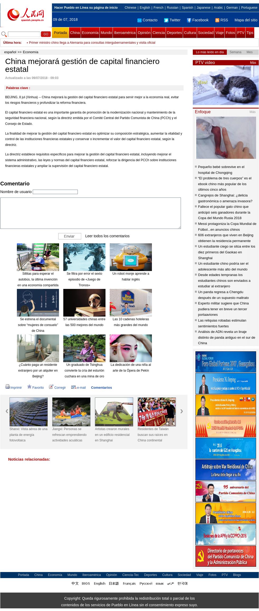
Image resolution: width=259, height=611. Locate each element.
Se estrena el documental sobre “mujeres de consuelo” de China (38, 324)
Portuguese (249, 7)
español (10, 52)
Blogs (237, 575)
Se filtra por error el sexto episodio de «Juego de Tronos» (84, 279)
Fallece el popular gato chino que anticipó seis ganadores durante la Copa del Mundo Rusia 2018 (224, 212)
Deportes (174, 33)
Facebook (197, 20)
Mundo (106, 33)
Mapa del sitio (246, 20)
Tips (250, 33)
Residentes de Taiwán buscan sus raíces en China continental (153, 434)
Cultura (190, 33)
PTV (240, 33)
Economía (90, 33)
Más (253, 63)
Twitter (172, 20)
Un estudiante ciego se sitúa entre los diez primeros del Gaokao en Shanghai (226, 252)
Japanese (203, 7)
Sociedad (205, 33)
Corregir (57, 388)
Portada (60, 33)
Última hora (12, 43)
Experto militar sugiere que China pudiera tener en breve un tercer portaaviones (223, 309)
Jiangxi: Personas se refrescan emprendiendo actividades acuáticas (69, 434)
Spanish (187, 7)
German (232, 7)
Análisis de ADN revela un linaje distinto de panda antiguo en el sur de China (226, 337)
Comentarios (101, 388)
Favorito (35, 388)
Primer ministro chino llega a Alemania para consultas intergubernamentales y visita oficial (92, 43)
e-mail (78, 388)
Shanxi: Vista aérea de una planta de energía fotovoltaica (28, 434)
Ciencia (158, 33)
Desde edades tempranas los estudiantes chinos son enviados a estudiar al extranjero (224, 280)
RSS (221, 20)
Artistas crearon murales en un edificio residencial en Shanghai (112, 434)
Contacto (147, 20)
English (145, 7)
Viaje (219, 33)
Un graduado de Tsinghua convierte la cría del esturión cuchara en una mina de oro (84, 370)
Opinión (144, 33)
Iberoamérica (125, 33)
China (75, 33)
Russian (172, 7)
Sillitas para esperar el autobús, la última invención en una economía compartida (37, 279)
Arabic (218, 7)
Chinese (130, 7)
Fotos (230, 33)
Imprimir (13, 388)
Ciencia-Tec (130, 575)
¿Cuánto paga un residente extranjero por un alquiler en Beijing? (37, 370)
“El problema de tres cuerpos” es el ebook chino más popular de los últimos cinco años (224, 183)
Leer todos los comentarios (107, 236)
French (158, 7)
